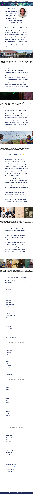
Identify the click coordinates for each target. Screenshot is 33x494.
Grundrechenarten (9, 348)
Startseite (10, 492)
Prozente (7, 398)
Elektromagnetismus (10, 304)
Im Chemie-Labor (9, 332)
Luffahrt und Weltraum (10, 450)
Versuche (8, 372)
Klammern (8, 389)
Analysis (7, 430)
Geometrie (8, 385)
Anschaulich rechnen (10, 367)
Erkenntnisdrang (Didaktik (17, 473)
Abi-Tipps (8, 317)
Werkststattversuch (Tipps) (12, 466)
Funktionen (8, 411)
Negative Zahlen (9, 391)
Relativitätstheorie (9, 313)
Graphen (7, 413)
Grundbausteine (9, 328)
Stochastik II (8, 441)
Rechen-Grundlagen (10, 350)
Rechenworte (8, 359)
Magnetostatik (8, 302)
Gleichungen (8, 404)
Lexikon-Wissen (9, 326)
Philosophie (8, 459)
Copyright (22, 492)
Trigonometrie (8, 417)
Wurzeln (7, 409)
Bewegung (8, 293)
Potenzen (8, 406)
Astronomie (8, 298)
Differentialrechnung (10, 433)
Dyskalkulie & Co (9, 374)
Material (7, 369)
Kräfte (7, 295)
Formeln (7, 402)
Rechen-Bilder (8, 352)
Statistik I (7, 387)
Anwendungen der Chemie (11, 337)
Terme (7, 393)
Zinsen (7, 400)
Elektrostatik (8, 300)
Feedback (18, 492)
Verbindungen (8, 330)
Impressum (14, 492)
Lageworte (8, 361)
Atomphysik (8, 306)
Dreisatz (7, 396)
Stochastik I (8, 415)
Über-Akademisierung (11, 473)
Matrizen (7, 439)
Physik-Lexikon (9, 289)
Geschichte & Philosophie (11, 315)
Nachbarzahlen (9, 356)
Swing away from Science (12, 474)
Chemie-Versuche (9, 335)
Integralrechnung (9, 435)
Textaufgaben (8, 365)
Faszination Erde (9, 452)
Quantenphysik (9, 311)
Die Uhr (7, 363)
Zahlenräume (8, 354)
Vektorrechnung (9, 437)
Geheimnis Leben (9, 454)
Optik (7, 291)
